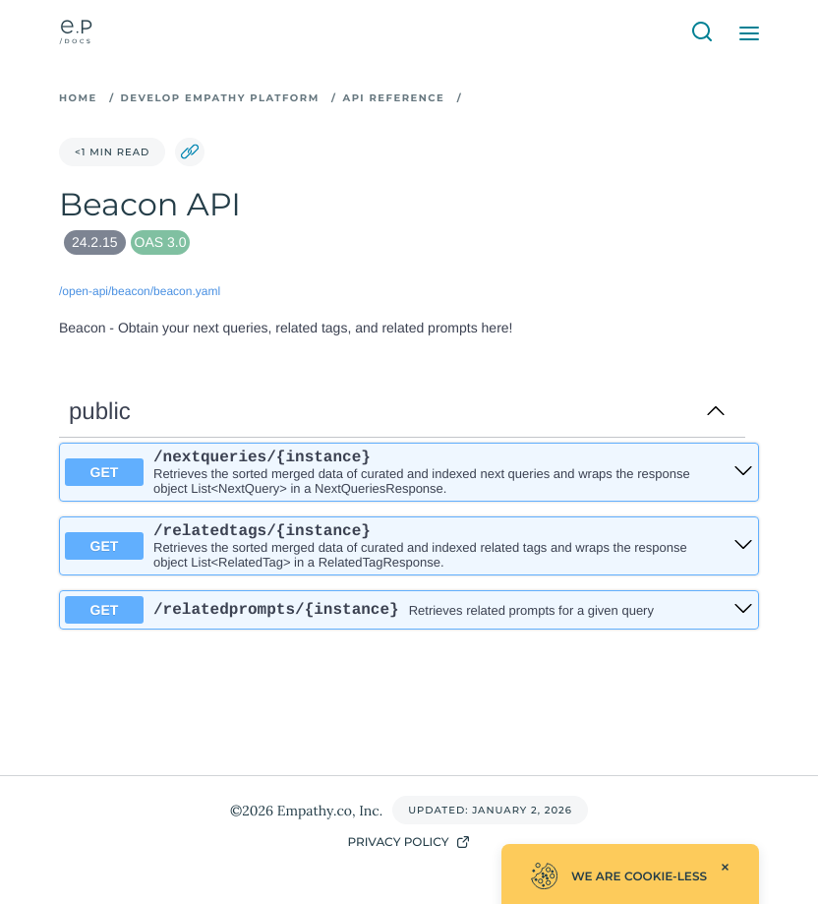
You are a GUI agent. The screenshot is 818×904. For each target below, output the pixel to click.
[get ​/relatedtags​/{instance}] (743, 551)
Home (78, 97)
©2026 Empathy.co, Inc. (306, 810)
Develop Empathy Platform (220, 97)
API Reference (393, 97)
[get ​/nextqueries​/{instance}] (743, 473)
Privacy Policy (408, 842)
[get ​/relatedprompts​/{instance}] (743, 617)
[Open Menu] (749, 33)
